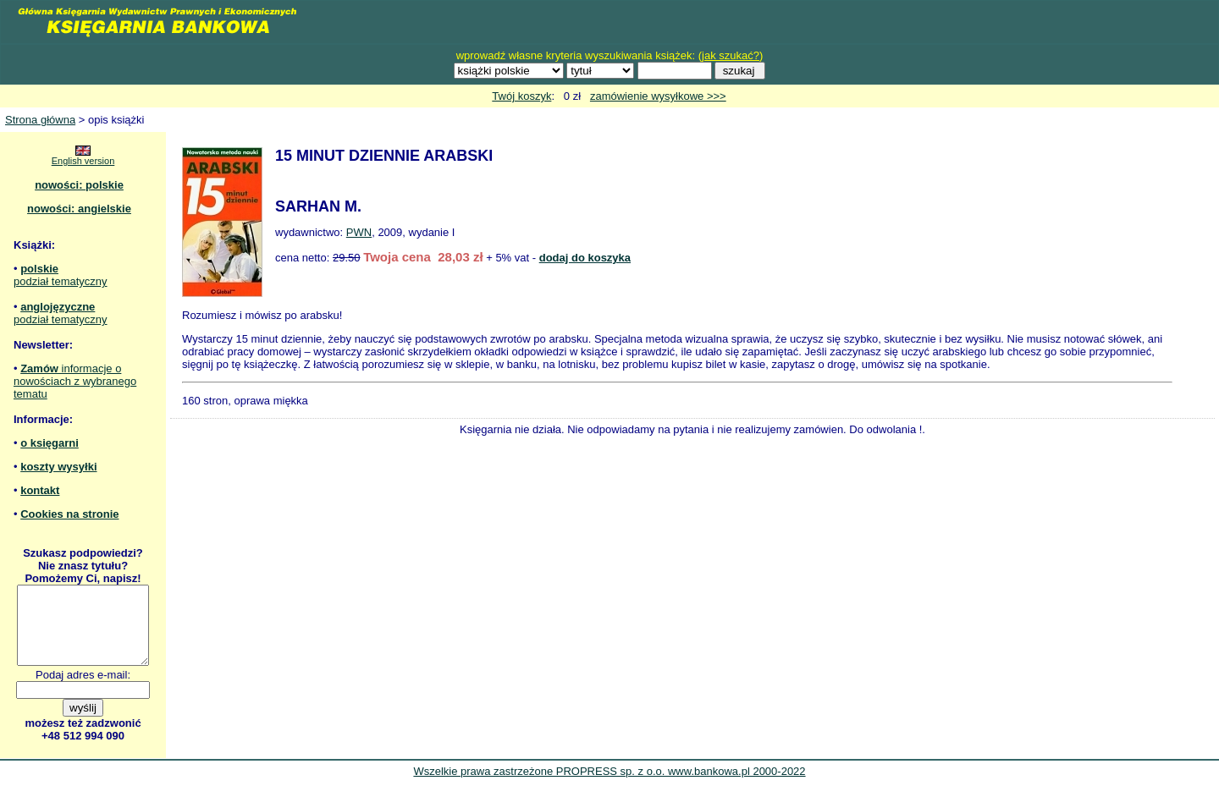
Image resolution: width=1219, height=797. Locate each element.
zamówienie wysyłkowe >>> (658, 96)
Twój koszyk (521, 96)
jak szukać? (730, 55)
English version (83, 161)
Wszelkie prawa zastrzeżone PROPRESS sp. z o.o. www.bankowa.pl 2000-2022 (609, 786)
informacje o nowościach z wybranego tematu (75, 381)
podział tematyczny (61, 281)
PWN (359, 232)
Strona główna (40, 119)
